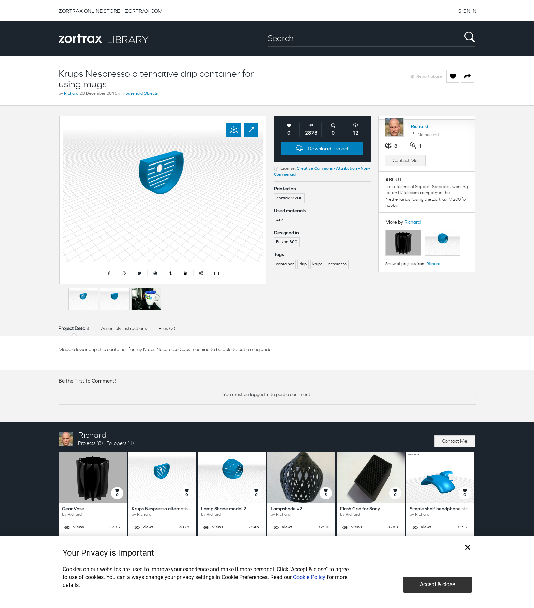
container (285, 264)
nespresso (337, 264)
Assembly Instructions (124, 328)
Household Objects (140, 94)
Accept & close (437, 584)
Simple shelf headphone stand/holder (449, 509)
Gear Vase (73, 509)
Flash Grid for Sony (360, 509)
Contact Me (405, 160)
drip (303, 264)
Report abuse (429, 77)
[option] (83, 299)
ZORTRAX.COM (144, 11)
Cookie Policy (309, 577)
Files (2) (167, 328)
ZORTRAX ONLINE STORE (89, 11)
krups (317, 264)
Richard (71, 94)
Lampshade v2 (286, 509)
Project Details (73, 328)
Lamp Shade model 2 (223, 509)
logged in (260, 394)
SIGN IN (467, 11)
